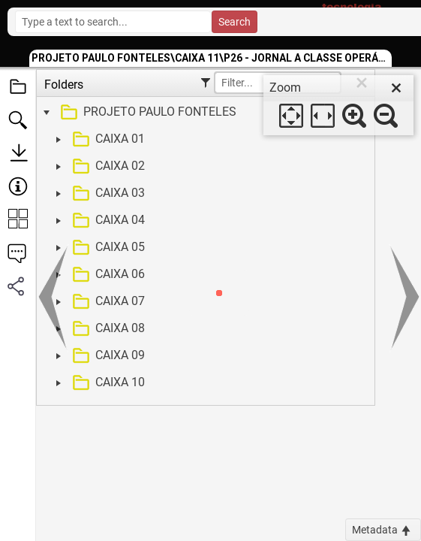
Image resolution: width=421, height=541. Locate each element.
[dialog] (338, 105)
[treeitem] (204, 112)
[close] (396, 88)
